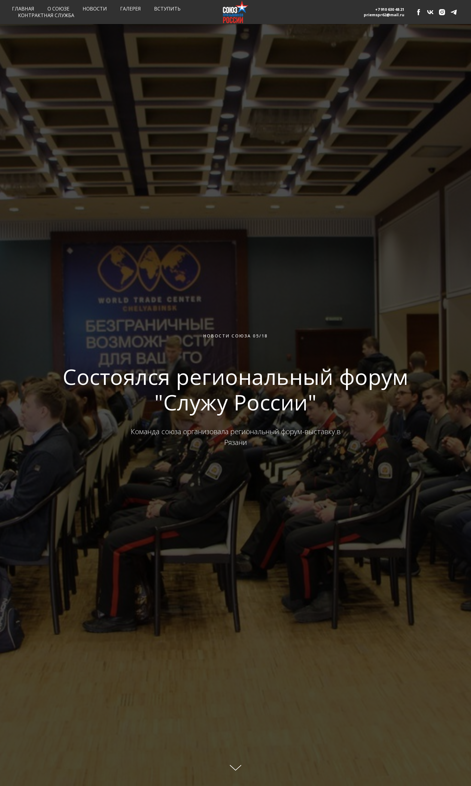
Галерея (130, 8)
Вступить (167, 8)
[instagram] (442, 12)
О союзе (58, 8)
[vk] (430, 12)
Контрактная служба (46, 15)
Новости (95, 8)
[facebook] (418, 12)
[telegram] (453, 12)
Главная (23, 8)
